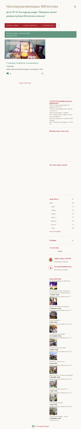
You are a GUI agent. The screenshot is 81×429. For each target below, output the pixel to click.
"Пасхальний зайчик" (56, 403)
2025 (51, 203)
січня (53, 228)
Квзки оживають (54, 320)
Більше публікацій (25, 83)
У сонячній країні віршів (57, 334)
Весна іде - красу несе (57, 361)
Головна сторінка (12, 25)
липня (53, 206)
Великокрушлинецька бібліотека (60, 281)
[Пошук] (75, 6)
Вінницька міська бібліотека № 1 (60, 296)
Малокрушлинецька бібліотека (32, 6)
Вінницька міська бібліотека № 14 (60, 351)
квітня (53, 217)
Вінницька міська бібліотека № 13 (60, 338)
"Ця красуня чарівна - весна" (59, 416)
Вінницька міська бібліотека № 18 (60, 406)
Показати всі (54, 420)
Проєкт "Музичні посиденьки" (59, 306)
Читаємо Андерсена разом (58, 389)
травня (53, 214)
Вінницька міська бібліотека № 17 (60, 393)
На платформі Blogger (40, 426)
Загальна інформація (30, 25)
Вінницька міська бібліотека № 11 (60, 310)
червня (53, 210)
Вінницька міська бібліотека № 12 (60, 324)
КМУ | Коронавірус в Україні (58, 113)
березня (53, 221)
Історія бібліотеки (48, 25)
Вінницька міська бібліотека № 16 (60, 379)
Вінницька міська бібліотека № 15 (60, 365)
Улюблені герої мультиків (57, 348)
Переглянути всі (11, 35)
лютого (53, 224)
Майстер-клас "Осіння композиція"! (61, 375)
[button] (42, 73)
